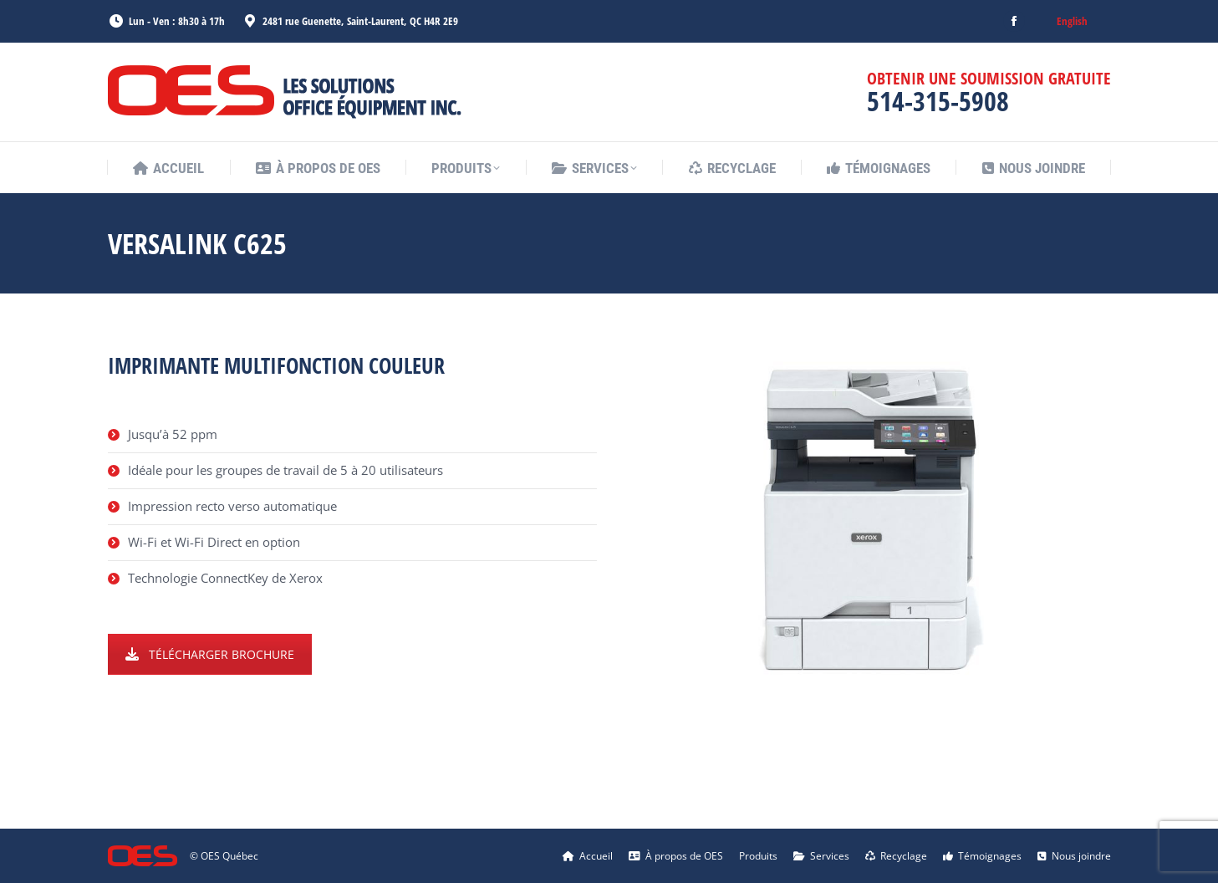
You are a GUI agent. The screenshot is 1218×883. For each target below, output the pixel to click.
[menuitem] (1072, 21)
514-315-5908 (938, 101)
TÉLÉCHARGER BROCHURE (209, 654)
